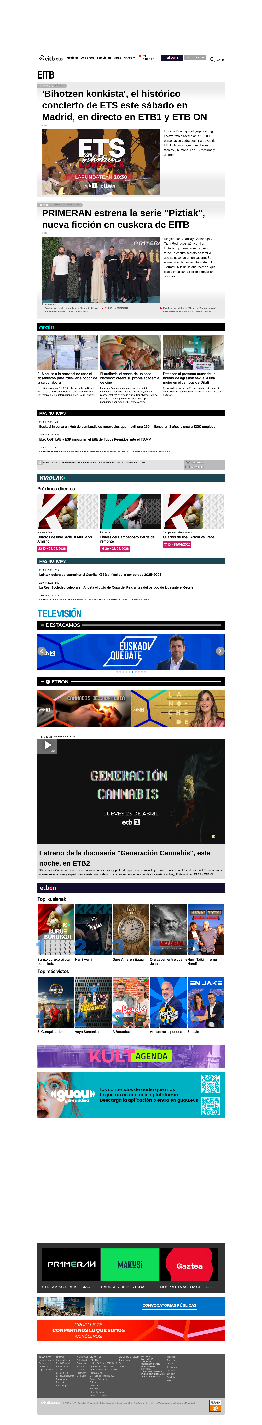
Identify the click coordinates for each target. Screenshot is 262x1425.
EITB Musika (62, 1373)
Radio (117, 57)
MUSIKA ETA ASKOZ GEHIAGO (187, 1287)
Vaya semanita (46, 1369)
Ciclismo (94, 1385)
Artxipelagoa (62, 1385)
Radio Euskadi (63, 1363)
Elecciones (148, 1366)
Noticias (73, 57)
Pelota (93, 1382)
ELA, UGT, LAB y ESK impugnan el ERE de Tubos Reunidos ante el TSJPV (95, 439)
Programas (61, 1379)
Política (80, 1366)
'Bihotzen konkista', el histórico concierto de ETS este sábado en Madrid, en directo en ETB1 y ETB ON (124, 105)
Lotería (146, 1369)
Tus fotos (194, 462)
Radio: (60, 1357)
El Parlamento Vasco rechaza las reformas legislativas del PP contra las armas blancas (104, 452)
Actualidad (82, 1360)
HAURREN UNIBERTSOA (123, 1287)
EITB (45, 75)
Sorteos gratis (150, 1364)
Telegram (171, 1370)
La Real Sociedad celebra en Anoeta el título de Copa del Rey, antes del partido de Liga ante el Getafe (116, 587)
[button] (222, 512)
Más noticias (52, 413)
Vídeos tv (43, 1366)
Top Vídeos (124, 1360)
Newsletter (172, 1357)
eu (218, 59)
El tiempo (147, 1359)
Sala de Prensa (150, 1376)
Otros (128, 57)
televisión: (45, 1357)
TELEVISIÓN (59, 614)
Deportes (87, 57)
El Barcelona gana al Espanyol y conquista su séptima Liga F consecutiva (94, 600)
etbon (60, 682)
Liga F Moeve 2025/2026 (101, 1366)
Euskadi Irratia (63, 1360)
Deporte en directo (98, 1395)
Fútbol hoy (95, 1360)
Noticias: (82, 1357)
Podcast (60, 1382)
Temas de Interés (151, 1371)
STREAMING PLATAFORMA (66, 1287)
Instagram (172, 1367)
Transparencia (165, 1403)
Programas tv (45, 1363)
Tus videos (194, 467)
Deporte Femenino (98, 1379)
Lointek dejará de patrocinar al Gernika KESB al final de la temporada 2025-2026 (100, 575)
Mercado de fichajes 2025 (102, 1376)
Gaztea (59, 1369)
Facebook (172, 1360)
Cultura (80, 1369)
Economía (82, 1363)
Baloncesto (95, 1388)
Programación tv (46, 1360)
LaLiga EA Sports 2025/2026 (103, 1363)
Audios (122, 1366)
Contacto (178, 1403)
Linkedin (171, 1374)
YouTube (171, 1377)
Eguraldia (81, 1376)
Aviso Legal (105, 1403)
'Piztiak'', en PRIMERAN (116, 308)
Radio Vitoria (62, 1366)
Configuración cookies (145, 1403)
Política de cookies (122, 1403)
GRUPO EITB (195, 57)
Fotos (121, 1363)
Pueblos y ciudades (153, 1374)
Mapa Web (190, 1403)
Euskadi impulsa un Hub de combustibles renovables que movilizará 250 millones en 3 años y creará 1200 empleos (127, 427)
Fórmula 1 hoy (96, 1373)
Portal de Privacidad (88, 1403)
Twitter (170, 1363)
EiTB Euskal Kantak (65, 1376)
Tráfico (146, 1361)
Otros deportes (97, 1392)
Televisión (104, 57)
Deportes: (96, 1357)
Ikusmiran (81, 1373)
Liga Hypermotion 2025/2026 (103, 1369)
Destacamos (63, 625)
